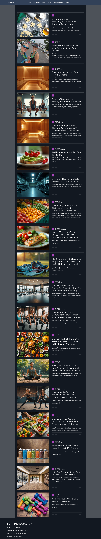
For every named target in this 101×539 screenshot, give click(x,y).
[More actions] (81, 15)
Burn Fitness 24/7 (19, 523)
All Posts (19, 8)
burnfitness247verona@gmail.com (14, 536)
